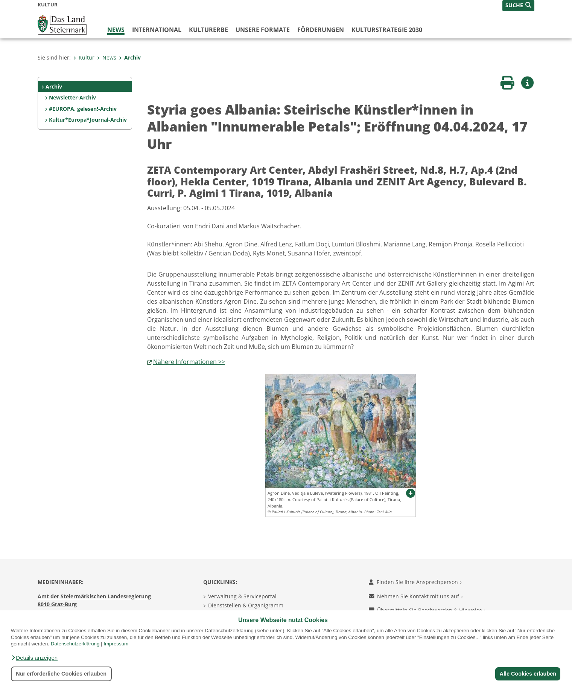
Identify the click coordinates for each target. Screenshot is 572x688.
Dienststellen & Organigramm (245, 605)
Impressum (115, 644)
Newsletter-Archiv (72, 97)
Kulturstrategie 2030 (386, 30)
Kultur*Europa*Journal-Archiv (88, 119)
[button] (34, 658)
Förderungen (320, 30)
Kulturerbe (208, 30)
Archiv (130, 57)
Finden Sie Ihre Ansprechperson (415, 582)
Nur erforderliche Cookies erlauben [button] (61, 674)
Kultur (83, 57)
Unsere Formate (263, 30)
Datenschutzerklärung (75, 644)
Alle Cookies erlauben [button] (527, 674)
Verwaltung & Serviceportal (242, 596)
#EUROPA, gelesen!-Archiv (83, 108)
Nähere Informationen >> (189, 362)
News (116, 30)
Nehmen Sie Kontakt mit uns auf (416, 596)
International (156, 30)
